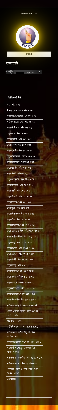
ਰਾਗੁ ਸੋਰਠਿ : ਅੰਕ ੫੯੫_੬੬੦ (19, 174)
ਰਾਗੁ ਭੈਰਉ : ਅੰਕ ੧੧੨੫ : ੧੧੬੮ (20, 260)
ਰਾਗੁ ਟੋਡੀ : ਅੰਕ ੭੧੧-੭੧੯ (18, 191)
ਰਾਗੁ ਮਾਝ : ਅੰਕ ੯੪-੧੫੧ (17, 134)
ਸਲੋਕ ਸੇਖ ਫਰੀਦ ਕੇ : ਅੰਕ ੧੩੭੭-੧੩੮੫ (24, 342)
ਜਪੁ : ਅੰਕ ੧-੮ (13, 105)
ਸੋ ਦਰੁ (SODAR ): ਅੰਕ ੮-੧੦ (20, 111)
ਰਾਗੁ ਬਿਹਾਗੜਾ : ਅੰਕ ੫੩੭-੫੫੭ (20, 162)
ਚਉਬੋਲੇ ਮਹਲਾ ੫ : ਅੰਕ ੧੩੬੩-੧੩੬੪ (22, 327)
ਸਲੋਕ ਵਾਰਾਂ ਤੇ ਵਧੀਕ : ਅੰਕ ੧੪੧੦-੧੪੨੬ (25, 358)
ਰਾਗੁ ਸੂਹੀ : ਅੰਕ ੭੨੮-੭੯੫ (18, 208)
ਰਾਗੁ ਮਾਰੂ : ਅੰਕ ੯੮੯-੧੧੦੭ (19, 243)
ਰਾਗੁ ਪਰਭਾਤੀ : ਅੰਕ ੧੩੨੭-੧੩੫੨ (21, 294)
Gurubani (11, 379)
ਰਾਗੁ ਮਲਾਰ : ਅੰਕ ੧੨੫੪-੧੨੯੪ (20, 277)
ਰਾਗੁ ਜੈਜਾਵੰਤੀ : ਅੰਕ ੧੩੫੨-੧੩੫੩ (21, 300)
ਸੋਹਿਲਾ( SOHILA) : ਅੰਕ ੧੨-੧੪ (21, 122)
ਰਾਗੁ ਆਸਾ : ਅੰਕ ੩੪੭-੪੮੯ (19, 145)
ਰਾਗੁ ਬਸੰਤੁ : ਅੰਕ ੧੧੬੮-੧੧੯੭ (20, 265)
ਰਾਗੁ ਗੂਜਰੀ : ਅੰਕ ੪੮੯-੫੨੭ (19, 151)
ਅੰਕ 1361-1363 (14, 321)
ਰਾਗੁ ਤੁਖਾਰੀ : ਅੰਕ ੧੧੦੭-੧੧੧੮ (20, 248)
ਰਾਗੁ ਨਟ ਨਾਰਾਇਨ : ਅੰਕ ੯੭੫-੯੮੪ (23, 231)
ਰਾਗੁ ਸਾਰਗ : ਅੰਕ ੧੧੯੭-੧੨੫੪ (20, 271)
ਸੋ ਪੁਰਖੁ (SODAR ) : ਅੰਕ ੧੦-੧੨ (22, 116)
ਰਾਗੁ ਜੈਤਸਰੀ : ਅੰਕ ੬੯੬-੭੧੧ (20, 185)
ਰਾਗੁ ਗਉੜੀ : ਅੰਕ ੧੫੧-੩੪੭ (19, 139)
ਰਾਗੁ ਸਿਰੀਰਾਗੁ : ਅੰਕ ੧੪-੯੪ (19, 128)
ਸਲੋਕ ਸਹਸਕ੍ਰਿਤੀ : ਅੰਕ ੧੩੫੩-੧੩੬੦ (22, 306)
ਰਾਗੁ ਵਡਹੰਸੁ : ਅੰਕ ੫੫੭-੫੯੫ (19, 168)
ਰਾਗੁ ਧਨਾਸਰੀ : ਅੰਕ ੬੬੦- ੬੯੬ (20, 179)
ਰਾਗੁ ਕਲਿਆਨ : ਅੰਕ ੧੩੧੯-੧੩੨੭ (22, 288)
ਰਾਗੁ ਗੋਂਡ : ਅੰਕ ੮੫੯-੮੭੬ (18, 220)
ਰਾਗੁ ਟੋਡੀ (12, 63)
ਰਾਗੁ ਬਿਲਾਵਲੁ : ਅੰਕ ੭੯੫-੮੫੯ (20, 214)
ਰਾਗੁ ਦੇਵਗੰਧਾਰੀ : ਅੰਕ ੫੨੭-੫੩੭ (21, 156)
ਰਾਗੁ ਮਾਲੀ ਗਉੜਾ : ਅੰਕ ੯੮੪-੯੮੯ (22, 237)
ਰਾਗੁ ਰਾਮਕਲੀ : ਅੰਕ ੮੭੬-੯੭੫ (20, 225)
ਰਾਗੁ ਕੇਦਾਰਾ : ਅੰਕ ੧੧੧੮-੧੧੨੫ (20, 254)
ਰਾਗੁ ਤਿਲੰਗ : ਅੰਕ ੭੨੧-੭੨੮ (19, 202)
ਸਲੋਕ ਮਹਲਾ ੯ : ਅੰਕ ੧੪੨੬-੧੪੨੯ (22, 364)
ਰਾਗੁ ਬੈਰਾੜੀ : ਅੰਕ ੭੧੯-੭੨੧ (19, 197)
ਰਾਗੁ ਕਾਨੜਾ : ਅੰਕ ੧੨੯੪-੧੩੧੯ (21, 283)
